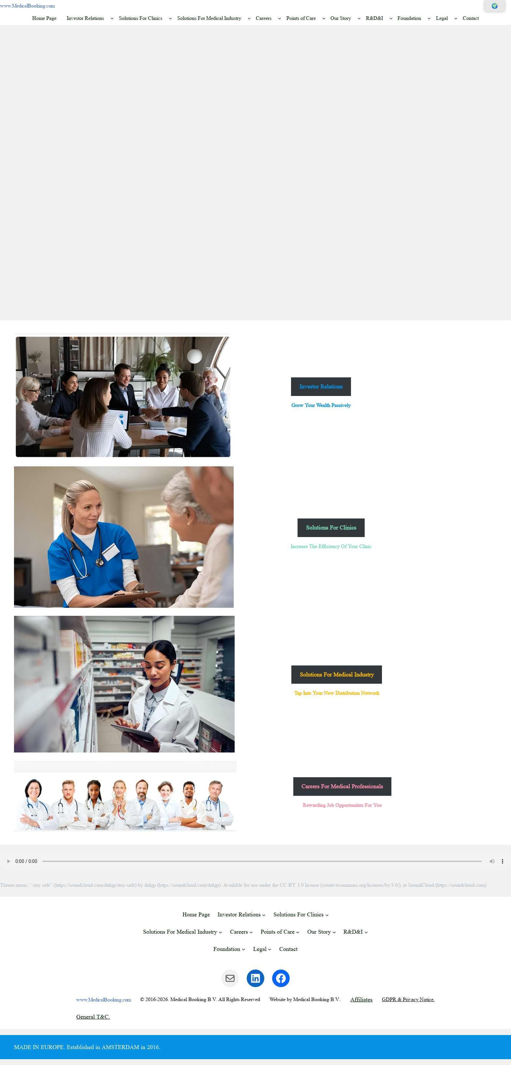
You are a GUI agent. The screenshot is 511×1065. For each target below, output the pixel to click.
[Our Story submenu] (359, 18)
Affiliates (361, 999)
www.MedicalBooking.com (27, 6)
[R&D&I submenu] (391, 18)
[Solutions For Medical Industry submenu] (249, 18)
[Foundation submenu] (429, 18)
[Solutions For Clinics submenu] (170, 18)
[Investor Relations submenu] (112, 18)
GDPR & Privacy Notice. (408, 999)
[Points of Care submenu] (324, 18)
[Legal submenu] (456, 18)
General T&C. (93, 1017)
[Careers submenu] (279, 18)
